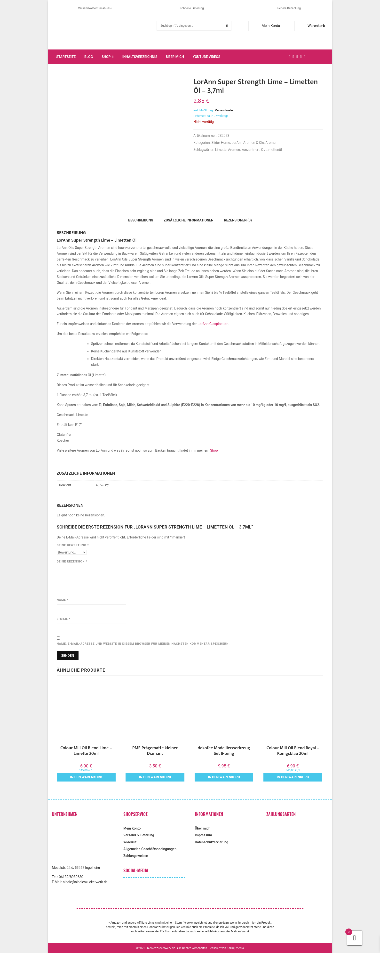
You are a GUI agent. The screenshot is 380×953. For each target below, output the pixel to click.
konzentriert (250, 150)
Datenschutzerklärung (211, 842)
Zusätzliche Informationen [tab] (189, 220)
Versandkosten (224, 110)
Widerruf (129, 842)
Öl (262, 150)
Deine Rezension (72, 561)
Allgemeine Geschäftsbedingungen (149, 849)
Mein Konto (265, 26)
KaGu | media (235, 948)
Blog (88, 57)
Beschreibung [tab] (140, 220)
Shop (106, 57)
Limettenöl (274, 150)
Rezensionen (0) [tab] (238, 220)
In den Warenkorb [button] (86, 777)
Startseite (66, 57)
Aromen (271, 143)
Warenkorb (310, 26)
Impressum (203, 835)
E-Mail (64, 619)
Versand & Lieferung (138, 835)
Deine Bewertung (73, 545)
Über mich (175, 57)
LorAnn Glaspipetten (213, 324)
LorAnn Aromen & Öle (247, 143)
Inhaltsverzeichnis (140, 57)
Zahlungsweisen (135, 856)
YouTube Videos (206, 57)
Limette (221, 150)
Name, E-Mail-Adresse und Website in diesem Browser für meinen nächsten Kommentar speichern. (143, 643)
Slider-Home (221, 143)
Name (62, 600)
